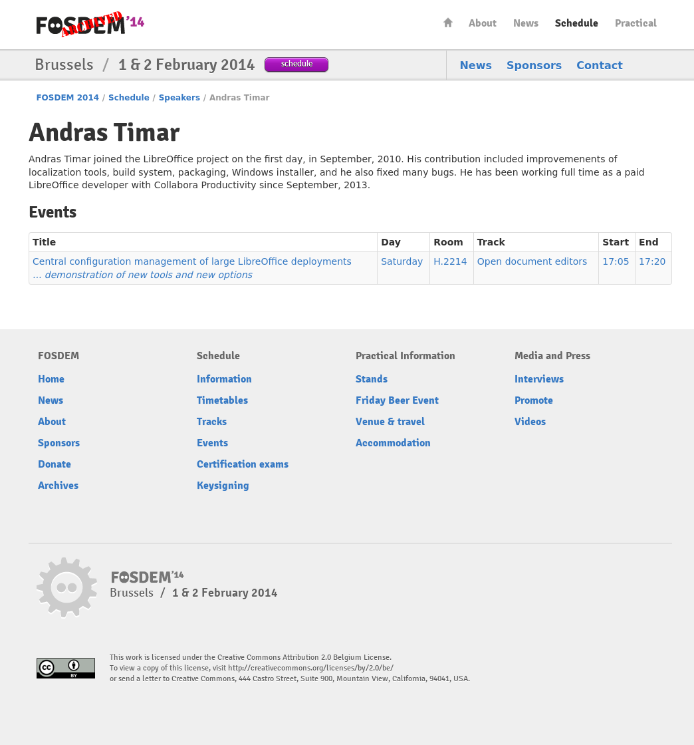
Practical (636, 23)
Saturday (402, 261)
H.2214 (450, 261)
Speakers (179, 97)
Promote (534, 400)
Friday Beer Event (397, 400)
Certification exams (243, 464)
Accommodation (393, 443)
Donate (54, 464)
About (483, 23)
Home (448, 22)
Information (224, 379)
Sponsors (534, 65)
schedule (296, 64)
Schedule (576, 23)
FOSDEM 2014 (67, 97)
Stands (372, 379)
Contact (599, 65)
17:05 (615, 261)
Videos (530, 421)
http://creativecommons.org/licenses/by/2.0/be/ (311, 668)
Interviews (539, 379)
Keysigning (223, 485)
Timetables (222, 400)
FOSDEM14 (90, 25)
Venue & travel (390, 421)
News (525, 23)
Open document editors (532, 261)
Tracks (212, 421)
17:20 (652, 261)
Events (212, 443)
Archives (58, 485)
